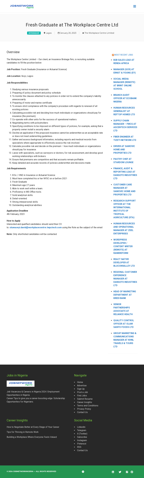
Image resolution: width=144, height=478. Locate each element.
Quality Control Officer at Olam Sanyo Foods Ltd (123, 323)
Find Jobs (82, 395)
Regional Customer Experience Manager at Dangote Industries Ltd (125, 279)
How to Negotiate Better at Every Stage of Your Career (33, 427)
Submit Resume (85, 399)
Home (80, 382)
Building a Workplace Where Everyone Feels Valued (32, 437)
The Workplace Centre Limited (99, 33)
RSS (79, 447)
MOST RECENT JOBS (123, 55)
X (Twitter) (82, 433)
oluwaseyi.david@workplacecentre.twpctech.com (36, 227)
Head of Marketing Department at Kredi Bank (124, 294)
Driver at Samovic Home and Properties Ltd (124, 149)
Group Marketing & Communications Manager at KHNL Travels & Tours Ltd (124, 340)
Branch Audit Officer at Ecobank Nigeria (125, 98)
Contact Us (82, 412)
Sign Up (81, 389)
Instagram (82, 440)
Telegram (81, 430)
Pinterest (81, 443)
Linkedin (81, 427)
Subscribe (82, 437)
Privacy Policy (84, 409)
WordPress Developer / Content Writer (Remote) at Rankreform (123, 246)
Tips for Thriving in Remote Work (23, 432)
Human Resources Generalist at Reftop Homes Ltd (124, 111)
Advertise (82, 385)
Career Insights (84, 402)
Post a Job (82, 392)
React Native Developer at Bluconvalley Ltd (124, 262)
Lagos (49, 33)
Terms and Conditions (87, 405)
